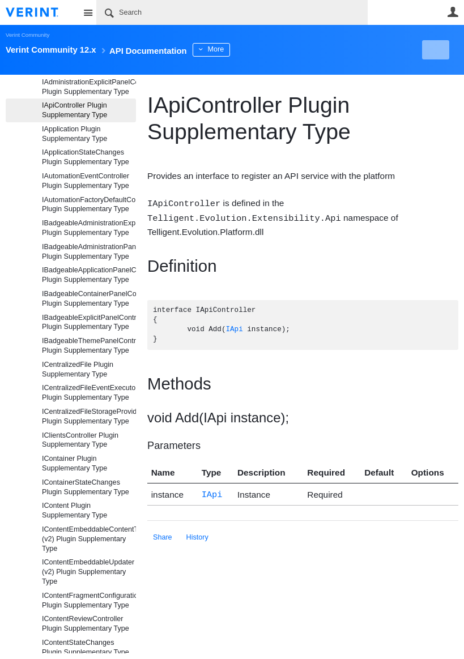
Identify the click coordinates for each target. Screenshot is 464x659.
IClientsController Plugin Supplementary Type (80, 440)
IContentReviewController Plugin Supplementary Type (85, 623)
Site (87, 12)
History (197, 535)
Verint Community (27, 35)
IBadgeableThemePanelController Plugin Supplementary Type (89, 345)
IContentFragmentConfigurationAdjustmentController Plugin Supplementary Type (89, 600)
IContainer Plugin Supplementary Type (74, 463)
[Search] (232, 12)
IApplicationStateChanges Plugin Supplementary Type (85, 157)
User (452, 12)
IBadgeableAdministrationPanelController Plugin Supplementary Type (89, 251)
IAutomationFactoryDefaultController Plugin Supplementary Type (89, 204)
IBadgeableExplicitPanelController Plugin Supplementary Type (89, 322)
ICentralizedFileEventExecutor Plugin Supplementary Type (89, 392)
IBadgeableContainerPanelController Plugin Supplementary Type (89, 298)
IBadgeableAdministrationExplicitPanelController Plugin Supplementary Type (89, 228)
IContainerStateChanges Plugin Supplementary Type (85, 487)
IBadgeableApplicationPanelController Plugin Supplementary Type (89, 275)
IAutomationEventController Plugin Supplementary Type (85, 181)
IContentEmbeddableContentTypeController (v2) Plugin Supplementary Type (89, 539)
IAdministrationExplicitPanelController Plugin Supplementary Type (89, 87)
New (432, 50)
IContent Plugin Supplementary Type (74, 510)
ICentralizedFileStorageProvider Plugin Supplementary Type (89, 416)
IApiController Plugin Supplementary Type (74, 110)
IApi (233, 328)
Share (162, 535)
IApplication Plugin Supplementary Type (74, 134)
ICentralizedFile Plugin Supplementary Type (77, 369)
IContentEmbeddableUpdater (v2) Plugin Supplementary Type (88, 571)
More (254, 49)
